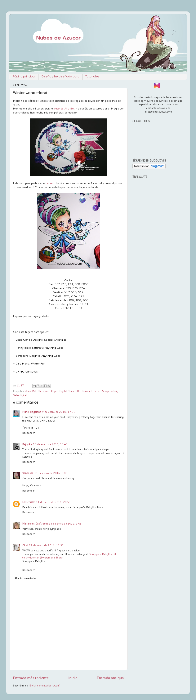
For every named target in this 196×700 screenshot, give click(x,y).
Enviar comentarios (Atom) (44, 685)
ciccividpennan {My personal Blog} (42, 557)
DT (79, 391)
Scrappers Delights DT (102, 554)
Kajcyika (27, 444)
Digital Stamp (67, 391)
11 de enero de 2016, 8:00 (50, 473)
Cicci (25, 545)
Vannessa (27, 473)
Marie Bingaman (31, 412)
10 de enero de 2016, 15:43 (50, 444)
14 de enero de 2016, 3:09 (65, 523)
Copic (54, 391)
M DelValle (28, 502)
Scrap (97, 391)
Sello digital (20, 395)
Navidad (87, 391)
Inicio (72, 677)
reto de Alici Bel (64, 108)
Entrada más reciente (31, 677)
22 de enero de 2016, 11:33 (46, 545)
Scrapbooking (110, 391)
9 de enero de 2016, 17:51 (58, 412)
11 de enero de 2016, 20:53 (53, 502)
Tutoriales (92, 76)
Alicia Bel (30, 391)
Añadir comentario (25, 578)
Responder (28, 432)
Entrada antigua (110, 677)
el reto (51, 183)
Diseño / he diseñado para (60, 76)
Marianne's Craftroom (35, 523)
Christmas (43, 391)
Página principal (24, 76)
